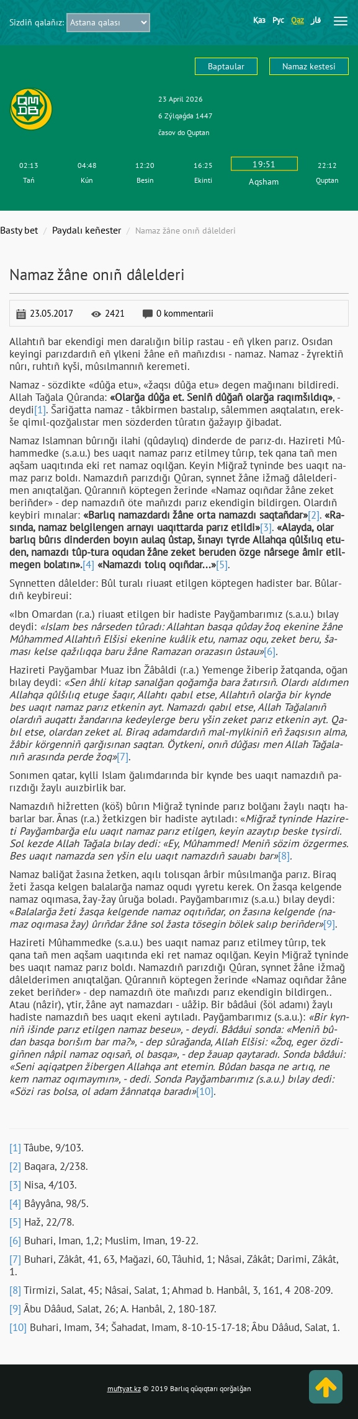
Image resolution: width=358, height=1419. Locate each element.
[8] (284, 856)
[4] (88, 564)
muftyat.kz (124, 1388)
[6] (269, 651)
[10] (204, 1091)
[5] (222, 564)
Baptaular (226, 66)
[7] (122, 756)
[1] (40, 409)
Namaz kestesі (309, 66)
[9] (329, 924)
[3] (266, 527)
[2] (314, 515)
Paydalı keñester (86, 230)
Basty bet (19, 230)
